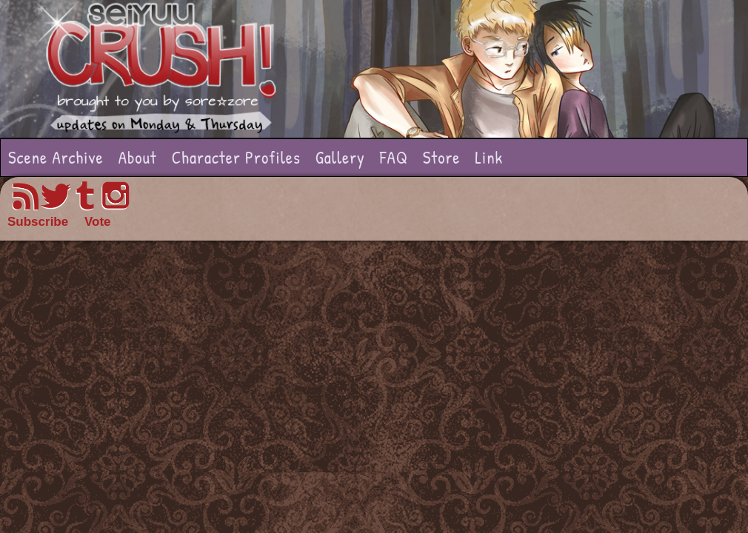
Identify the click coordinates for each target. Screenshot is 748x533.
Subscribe (37, 222)
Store (442, 157)
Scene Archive (56, 157)
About (137, 157)
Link (489, 157)
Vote (97, 222)
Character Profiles (236, 157)
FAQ (394, 157)
